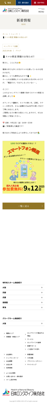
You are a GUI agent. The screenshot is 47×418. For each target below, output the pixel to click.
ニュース (14, 34)
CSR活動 (30, 358)
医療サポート (31, 346)
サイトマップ (31, 364)
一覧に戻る (23, 206)
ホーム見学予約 (11, 380)
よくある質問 (10, 373)
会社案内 (9, 354)
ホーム (5, 34)
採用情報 (9, 368)
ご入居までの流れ (33, 349)
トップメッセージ (12, 358)
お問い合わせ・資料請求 (14, 376)
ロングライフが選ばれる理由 (35, 334)
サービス (30, 339)
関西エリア (10, 333)
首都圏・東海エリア (13, 337)
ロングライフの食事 (34, 342)
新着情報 (30, 354)
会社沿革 (9, 364)
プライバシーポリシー (34, 361)
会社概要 (9, 361)
